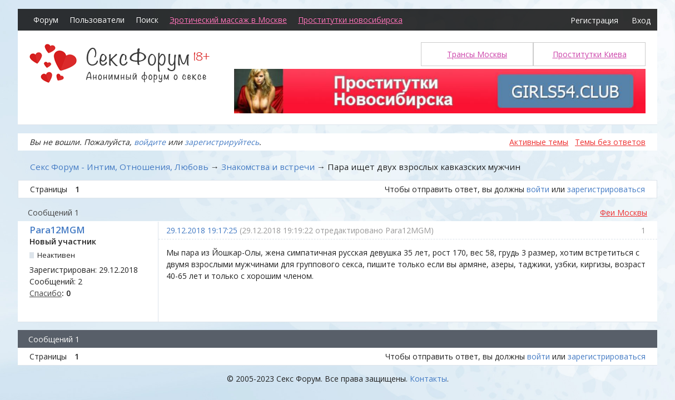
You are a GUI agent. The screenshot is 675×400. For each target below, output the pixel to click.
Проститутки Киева (590, 54)
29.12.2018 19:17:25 (201, 230)
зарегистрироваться (606, 189)
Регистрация (594, 20)
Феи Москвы (623, 212)
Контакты (428, 378)
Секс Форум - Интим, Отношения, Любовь (119, 166)
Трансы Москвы (477, 54)
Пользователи (97, 19)
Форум (45, 19)
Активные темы (538, 142)
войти (538, 189)
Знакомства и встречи (268, 166)
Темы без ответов (610, 142)
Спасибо (45, 293)
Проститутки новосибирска (350, 19)
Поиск (147, 19)
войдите (150, 142)
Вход (641, 20)
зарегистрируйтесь (222, 142)
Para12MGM (57, 230)
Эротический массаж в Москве (228, 19)
